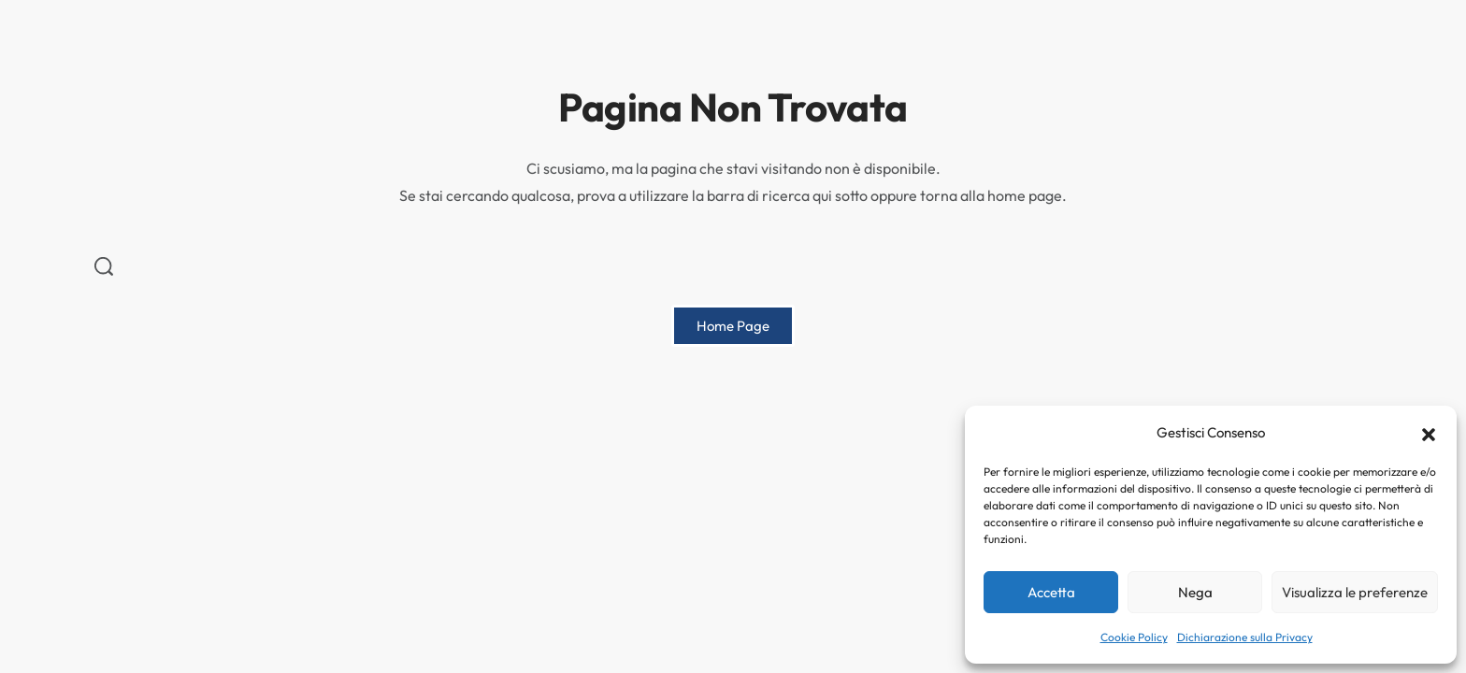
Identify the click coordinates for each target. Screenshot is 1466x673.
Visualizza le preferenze (1355, 592)
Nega (1195, 592)
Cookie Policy (1134, 637)
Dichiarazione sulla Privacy (1245, 637)
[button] (1428, 432)
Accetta (1051, 592)
